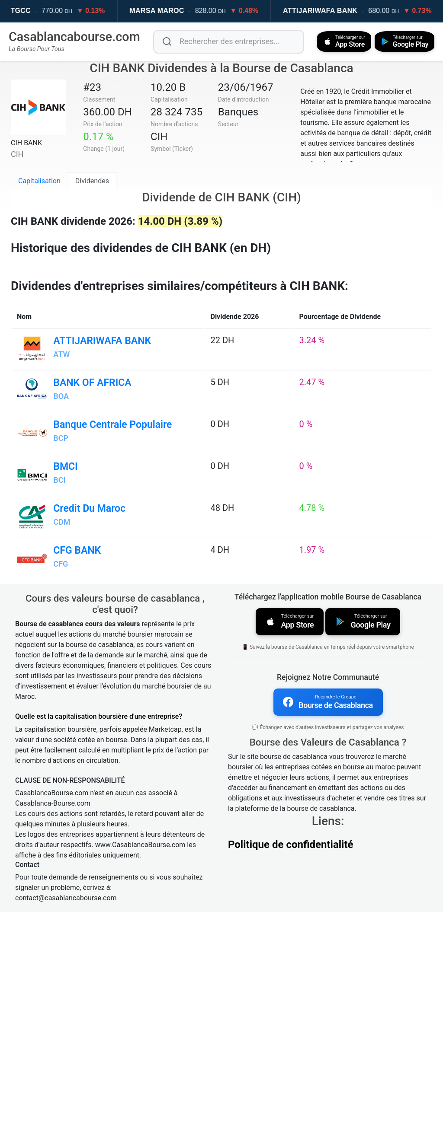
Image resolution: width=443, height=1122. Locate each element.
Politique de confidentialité (290, 1053)
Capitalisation (39, 180)
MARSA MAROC (172, 10)
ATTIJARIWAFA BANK (336, 10)
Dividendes (92, 180)
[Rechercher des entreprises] (227, 41)
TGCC (37, 10)
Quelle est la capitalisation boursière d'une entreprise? (98, 926)
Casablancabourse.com (74, 36)
